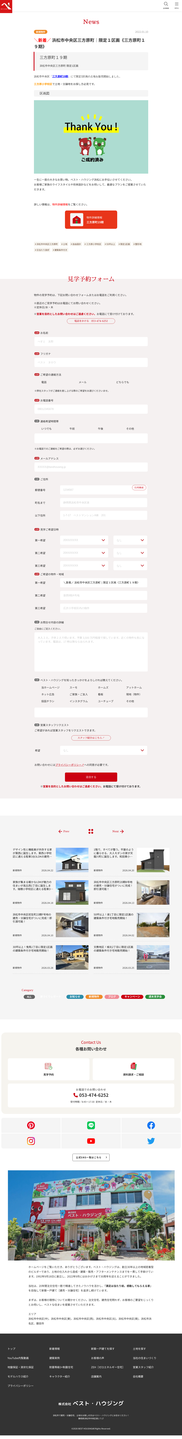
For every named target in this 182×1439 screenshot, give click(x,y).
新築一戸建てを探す (103, 1352)
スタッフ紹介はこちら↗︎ (91, 739)
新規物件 (40, 31)
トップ (11, 1352)
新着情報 (54, 1352)
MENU (175, 6)
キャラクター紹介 (59, 1380)
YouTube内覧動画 (18, 1361)
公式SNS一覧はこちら (92, 1160)
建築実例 (54, 1361)
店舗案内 (96, 1380)
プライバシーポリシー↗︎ (69, 767)
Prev (66, 833)
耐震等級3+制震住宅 (61, 1371)
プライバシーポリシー (21, 1389)
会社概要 (138, 1380)
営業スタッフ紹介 (143, 1371)
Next (115, 833)
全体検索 (162, 6)
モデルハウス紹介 (18, 1380)
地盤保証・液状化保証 (21, 1371)
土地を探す (139, 1352)
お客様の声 (97, 1361)
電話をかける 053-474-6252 (91, 321)
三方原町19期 (60, 76)
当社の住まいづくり (144, 1361)
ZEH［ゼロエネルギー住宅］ (108, 1371)
